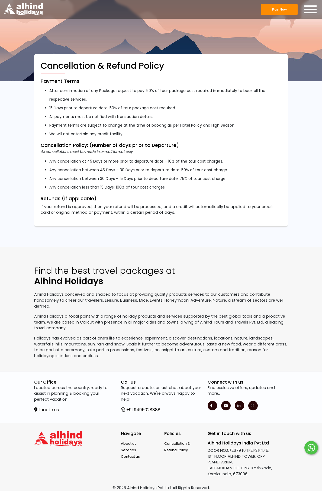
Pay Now (279, 9)
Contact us (130, 456)
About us (128, 443)
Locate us (46, 410)
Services (128, 450)
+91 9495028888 (140, 410)
